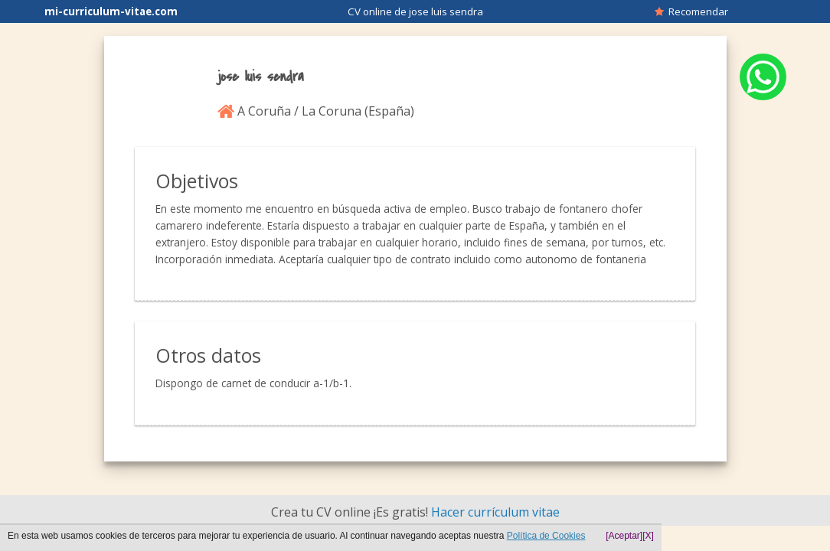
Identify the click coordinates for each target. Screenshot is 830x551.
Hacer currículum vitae (495, 512)
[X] (648, 535)
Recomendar (691, 11)
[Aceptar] (624, 535)
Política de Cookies (546, 535)
